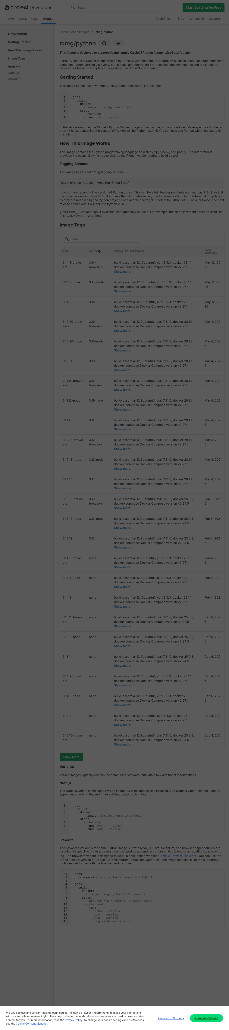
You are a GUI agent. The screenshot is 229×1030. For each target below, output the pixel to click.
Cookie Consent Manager (31, 1023)
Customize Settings (171, 1018)
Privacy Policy (73, 1020)
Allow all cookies (206, 1018)
